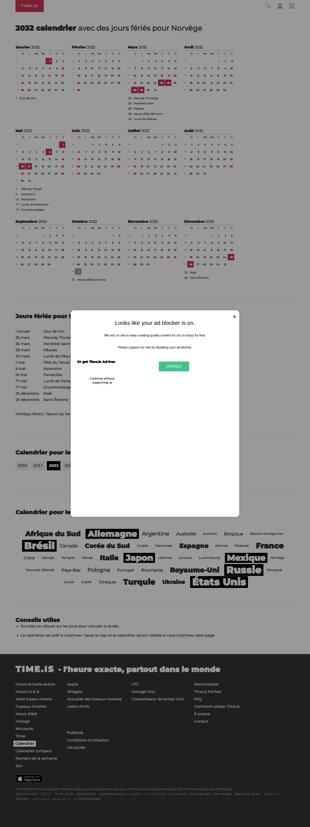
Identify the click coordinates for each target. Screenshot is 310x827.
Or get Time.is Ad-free (96, 362)
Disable (174, 366)
